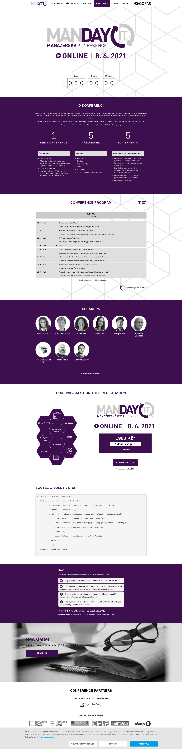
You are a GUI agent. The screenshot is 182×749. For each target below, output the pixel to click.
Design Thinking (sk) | (72, 268)
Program (57, 3)
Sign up (41, 653)
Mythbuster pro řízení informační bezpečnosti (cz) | (82, 261)
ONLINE (115, 3)
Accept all (144, 744)
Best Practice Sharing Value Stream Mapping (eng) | (83, 253)
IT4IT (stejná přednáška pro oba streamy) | (80, 242)
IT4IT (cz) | (69, 238)
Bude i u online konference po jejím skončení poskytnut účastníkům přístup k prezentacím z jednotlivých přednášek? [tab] (89, 595)
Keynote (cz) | (68, 223)
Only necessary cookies (82, 744)
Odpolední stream (99, 280)
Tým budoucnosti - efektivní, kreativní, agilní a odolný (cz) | (83, 272)
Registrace (102, 3)
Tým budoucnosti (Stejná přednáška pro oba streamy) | (82, 276)
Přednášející (72, 3)
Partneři (87, 3)
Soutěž (126, 3)
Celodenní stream (83, 280)
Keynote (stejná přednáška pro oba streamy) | (79, 226)
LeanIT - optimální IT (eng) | (76, 249)
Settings (113, 744)
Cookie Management (45, 737)
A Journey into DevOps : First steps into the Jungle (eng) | (83, 257)
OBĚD (61, 245)
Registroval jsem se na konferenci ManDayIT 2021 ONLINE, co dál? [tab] (89, 581)
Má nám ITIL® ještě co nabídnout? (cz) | (78, 264)
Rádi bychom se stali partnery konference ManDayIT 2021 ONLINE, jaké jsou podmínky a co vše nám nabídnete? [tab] (91, 603)
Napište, (61, 614)
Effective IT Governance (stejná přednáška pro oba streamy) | (86, 234)
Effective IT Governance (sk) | (76, 230)
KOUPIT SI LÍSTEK (125, 462)
